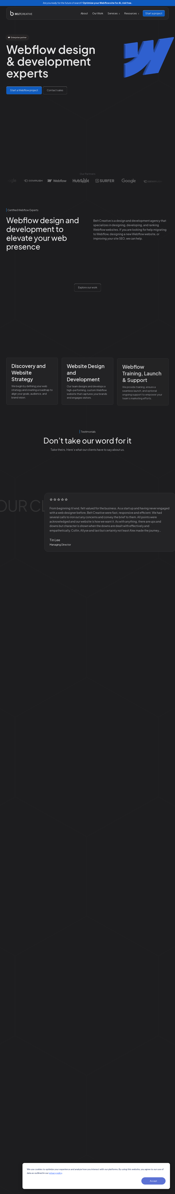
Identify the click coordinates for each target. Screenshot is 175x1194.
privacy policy (55, 1173)
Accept (153, 1181)
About (84, 13)
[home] (21, 13)
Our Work (97, 13)
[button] (114, 13)
